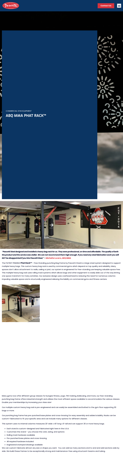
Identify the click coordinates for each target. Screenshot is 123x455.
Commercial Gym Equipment (19, 111)
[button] (119, 6)
